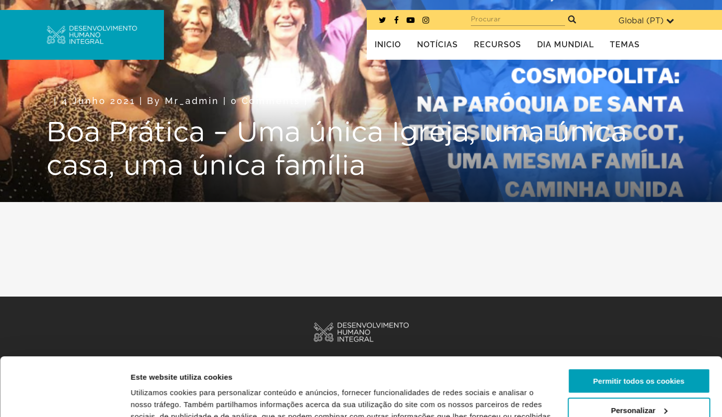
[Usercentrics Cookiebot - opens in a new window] (64, 397)
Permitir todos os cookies (638, 322)
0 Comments (265, 101)
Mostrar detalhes (161, 397)
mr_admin (192, 101)
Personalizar (639, 351)
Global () (646, 20)
